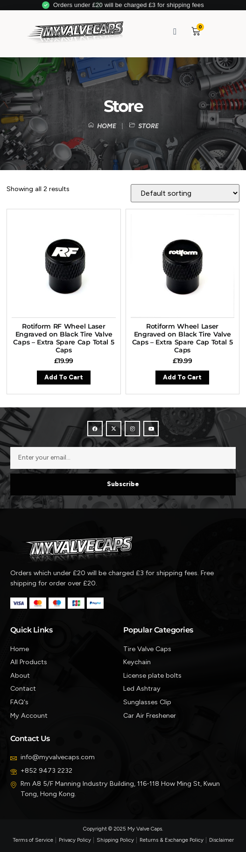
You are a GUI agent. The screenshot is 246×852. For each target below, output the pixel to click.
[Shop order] (185, 193)
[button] (217, 31)
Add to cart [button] (63, 377)
